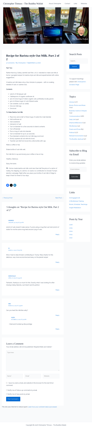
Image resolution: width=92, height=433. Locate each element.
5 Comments (10, 63)
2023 (71, 239)
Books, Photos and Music (77, 105)
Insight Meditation (75, 212)
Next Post (59, 198)
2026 (71, 229)
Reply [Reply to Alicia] (57, 329)
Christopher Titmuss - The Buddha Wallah (23, 3)
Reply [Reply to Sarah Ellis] (57, 290)
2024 (71, 236)
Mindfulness (73, 126)
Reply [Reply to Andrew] (57, 234)
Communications (75, 116)
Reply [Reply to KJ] (57, 262)
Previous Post (7, 198)
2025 (71, 232)
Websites (84, 3)
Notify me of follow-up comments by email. (22, 391)
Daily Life (72, 119)
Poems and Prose (75, 129)
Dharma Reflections (76, 123)
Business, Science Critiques (78, 111)
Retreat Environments (76, 136)
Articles (71, 102)
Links (76, 3)
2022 (71, 242)
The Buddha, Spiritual (76, 141)
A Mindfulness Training (76, 203)
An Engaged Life (74, 200)
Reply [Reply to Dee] (57, 315)
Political (72, 132)
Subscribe (74, 179)
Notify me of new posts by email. (19, 395)
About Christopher (57, 3)
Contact (69, 3)
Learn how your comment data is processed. (43, 408)
